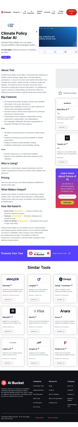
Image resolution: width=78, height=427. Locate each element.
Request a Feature (70, 399)
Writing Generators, (20, 50)
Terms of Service (53, 417)
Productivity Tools (38, 386)
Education (4, 52)
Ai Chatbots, (31, 50)
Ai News (53, 12)
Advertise (47, 12)
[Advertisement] (39, 3)
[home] (6, 12)
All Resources (53, 402)
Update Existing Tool (72, 405)
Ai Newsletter (30, 12)
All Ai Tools (36, 407)
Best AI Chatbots (54, 394)
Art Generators (37, 402)
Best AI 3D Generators (55, 398)
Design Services (60, 12)
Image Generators (38, 390)
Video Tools (36, 398)
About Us (70, 386)
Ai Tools (24, 12)
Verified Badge (39, 12)
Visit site (5, 57)
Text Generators (38, 394)
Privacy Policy (39, 417)
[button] (17, 12)
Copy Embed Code (61, 253)
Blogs (50, 386)
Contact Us (72, 12)
